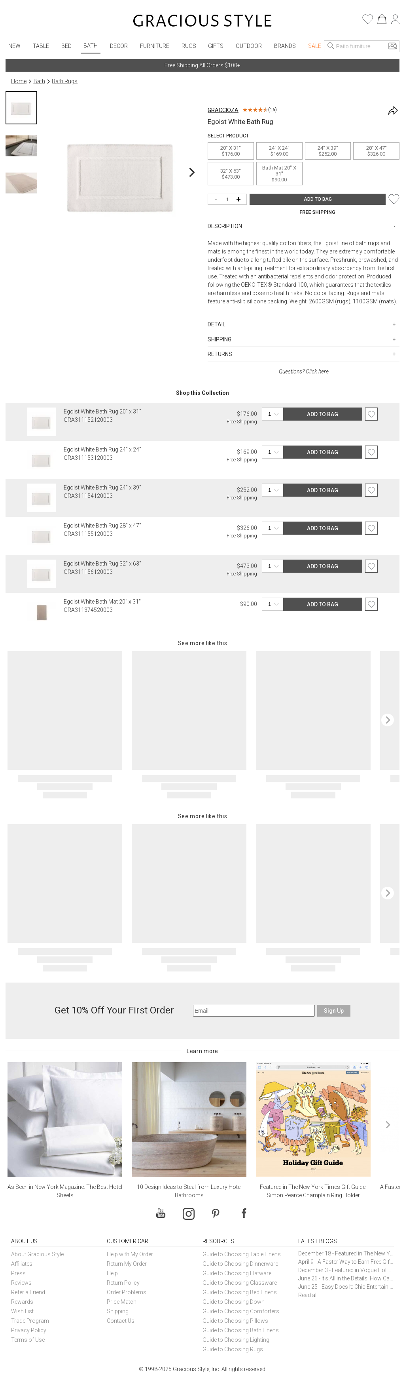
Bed (66, 46)
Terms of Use (28, 1340)
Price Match (121, 1302)
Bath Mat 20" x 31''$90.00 (279, 174)
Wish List (22, 1311)
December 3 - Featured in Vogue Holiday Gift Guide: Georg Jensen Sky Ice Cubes (346, 1270)
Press (18, 1273)
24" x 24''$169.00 (279, 151)
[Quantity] (229, 200)
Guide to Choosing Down (233, 1302)
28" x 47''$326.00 (376, 151)
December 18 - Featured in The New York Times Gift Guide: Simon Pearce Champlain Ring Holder (346, 1253)
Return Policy (123, 1283)
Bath (90, 45)
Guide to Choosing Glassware (239, 1283)
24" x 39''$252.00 (328, 151)
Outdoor (249, 46)
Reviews (21, 1283)
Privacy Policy (28, 1330)
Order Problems (126, 1292)
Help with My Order (130, 1254)
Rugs (189, 46)
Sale (314, 46)
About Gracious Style (37, 1254)
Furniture (154, 46)
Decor (119, 46)
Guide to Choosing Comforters (240, 1311)
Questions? (304, 371)
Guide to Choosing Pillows (235, 1321)
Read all (308, 1295)
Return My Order (127, 1264)
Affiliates (21, 1264)
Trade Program (30, 1321)
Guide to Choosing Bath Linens (240, 1330)
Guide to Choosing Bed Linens (239, 1292)
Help (112, 1273)
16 (272, 109)
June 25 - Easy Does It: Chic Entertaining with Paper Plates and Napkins (346, 1287)
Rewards (22, 1302)
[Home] (202, 22)
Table (41, 46)
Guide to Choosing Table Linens (241, 1254)
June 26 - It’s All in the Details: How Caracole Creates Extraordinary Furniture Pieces (346, 1278)
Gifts (215, 46)
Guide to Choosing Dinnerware (240, 1264)
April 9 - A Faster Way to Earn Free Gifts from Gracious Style (346, 1262)
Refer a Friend (28, 1292)
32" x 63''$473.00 (230, 174)
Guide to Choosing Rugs (232, 1349)
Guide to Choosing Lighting (236, 1340)
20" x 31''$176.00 (230, 151)
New (14, 46)
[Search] (331, 46)
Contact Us (120, 1321)
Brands (285, 46)
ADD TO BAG (318, 199)
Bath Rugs (65, 81)
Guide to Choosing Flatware (236, 1273)
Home (18, 81)
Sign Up (334, 1011)
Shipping (118, 1311)
